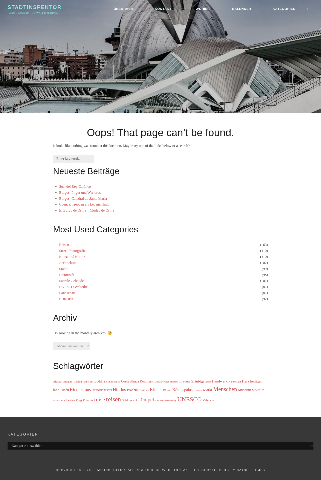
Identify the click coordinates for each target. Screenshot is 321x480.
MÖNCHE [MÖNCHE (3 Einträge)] (258, 390)
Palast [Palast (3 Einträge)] (71, 400)
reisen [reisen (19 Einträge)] (113, 399)
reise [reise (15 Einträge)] (99, 399)
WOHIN (202, 10)
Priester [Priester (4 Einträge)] (88, 400)
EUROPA (66, 299)
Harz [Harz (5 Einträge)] (245, 381)
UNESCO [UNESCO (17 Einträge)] (189, 399)
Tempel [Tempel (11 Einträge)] (146, 399)
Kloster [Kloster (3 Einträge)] (167, 390)
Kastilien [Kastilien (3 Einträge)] (144, 390)
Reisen (64, 245)
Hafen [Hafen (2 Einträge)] (208, 382)
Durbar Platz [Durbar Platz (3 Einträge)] (161, 381)
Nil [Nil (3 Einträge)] (65, 400)
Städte (63, 269)
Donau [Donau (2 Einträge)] (150, 382)
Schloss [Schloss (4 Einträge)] (127, 400)
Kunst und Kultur (72, 257)
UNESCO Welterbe (73, 287)
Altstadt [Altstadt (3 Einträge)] (57, 381)
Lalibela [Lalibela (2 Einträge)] (198, 390)
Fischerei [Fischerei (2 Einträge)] (174, 382)
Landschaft (67, 293)
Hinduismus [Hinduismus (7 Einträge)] (80, 389)
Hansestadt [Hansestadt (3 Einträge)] (234, 381)
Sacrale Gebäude (71, 281)
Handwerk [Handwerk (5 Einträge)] (220, 381)
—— (144, 10)
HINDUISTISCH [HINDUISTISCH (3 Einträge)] (102, 390)
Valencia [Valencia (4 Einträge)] (208, 400)
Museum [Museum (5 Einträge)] (244, 390)
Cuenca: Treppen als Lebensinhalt (84, 204)
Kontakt (181, 470)
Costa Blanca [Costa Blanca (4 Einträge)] (130, 381)
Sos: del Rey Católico (75, 186)
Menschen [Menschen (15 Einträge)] (225, 389)
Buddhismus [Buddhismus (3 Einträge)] (113, 381)
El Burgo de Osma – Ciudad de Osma (86, 210)
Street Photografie (72, 251)
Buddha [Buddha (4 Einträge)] (99, 381)
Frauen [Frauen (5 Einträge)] (184, 381)
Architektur (67, 263)
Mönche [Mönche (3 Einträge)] (58, 400)
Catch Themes (251, 470)
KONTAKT (163, 10)
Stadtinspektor (34, 8)
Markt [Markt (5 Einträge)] (207, 390)
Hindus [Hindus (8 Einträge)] (119, 389)
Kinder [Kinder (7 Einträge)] (156, 389)
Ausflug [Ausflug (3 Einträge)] (77, 381)
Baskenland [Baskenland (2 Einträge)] (88, 382)
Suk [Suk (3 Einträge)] (135, 400)
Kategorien (284, 10)
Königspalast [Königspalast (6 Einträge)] (183, 389)
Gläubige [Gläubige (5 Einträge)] (197, 381)
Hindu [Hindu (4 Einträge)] (64, 390)
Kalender (241, 10)
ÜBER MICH (123, 10)
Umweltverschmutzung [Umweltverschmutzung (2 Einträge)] (165, 400)
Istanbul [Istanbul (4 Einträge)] (132, 390)
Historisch (66, 275)
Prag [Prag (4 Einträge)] (79, 400)
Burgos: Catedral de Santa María (83, 199)
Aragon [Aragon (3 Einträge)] (67, 381)
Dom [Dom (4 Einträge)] (143, 381)
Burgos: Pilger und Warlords (80, 192)
